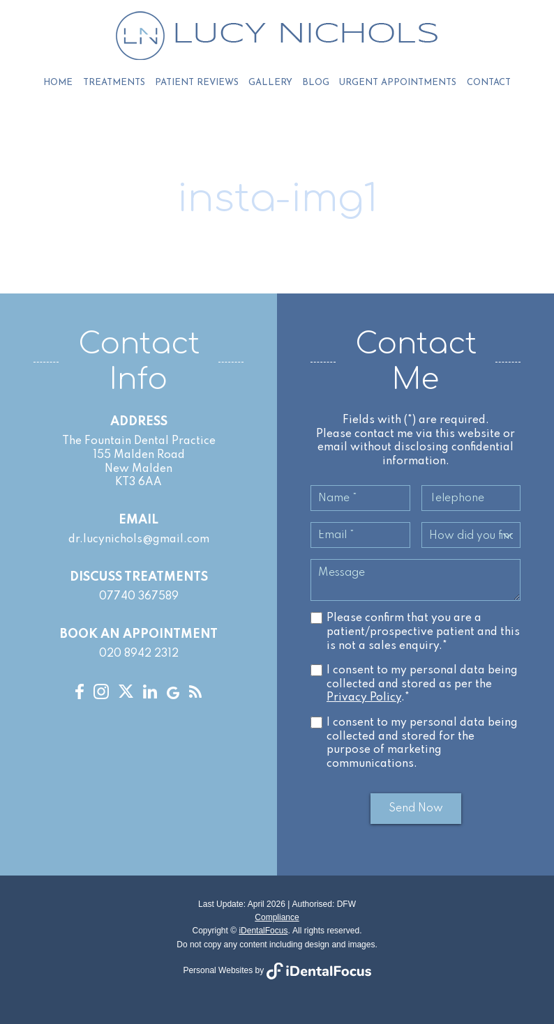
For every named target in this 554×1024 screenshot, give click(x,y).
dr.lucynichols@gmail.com (138, 540)
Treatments (114, 82)
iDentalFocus (263, 931)
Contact (488, 82)
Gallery (270, 82)
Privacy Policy (364, 698)
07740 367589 (139, 597)
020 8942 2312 (139, 654)
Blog (315, 82)
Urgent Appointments (397, 82)
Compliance (277, 917)
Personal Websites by (276, 970)
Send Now (416, 809)
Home (58, 82)
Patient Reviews (197, 82)
